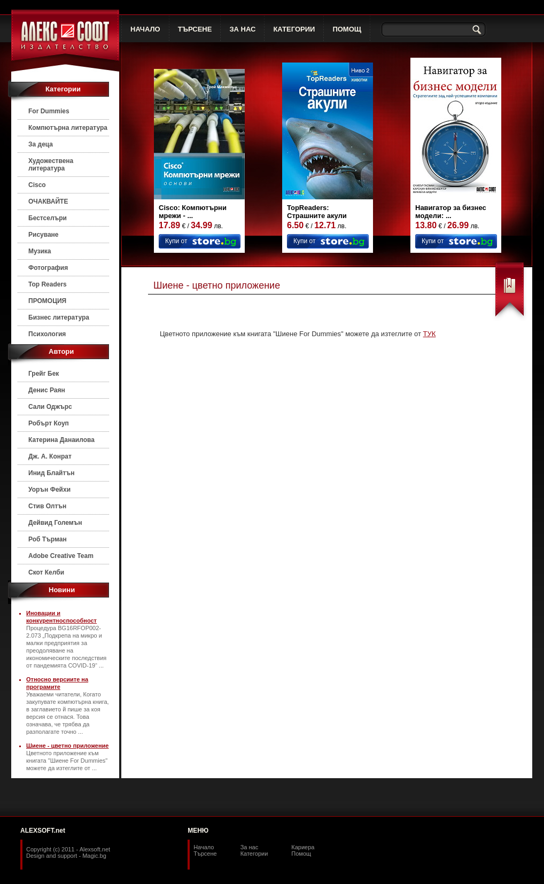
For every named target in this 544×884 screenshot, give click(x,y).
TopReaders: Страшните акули (317, 212)
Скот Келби (46, 572)
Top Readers (47, 284)
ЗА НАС (242, 29)
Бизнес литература (58, 317)
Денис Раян (46, 390)
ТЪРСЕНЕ (195, 29)
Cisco (37, 185)
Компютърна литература (67, 127)
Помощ (301, 853)
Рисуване (43, 234)
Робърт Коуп (48, 423)
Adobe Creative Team (61, 556)
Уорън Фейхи (49, 489)
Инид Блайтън (51, 473)
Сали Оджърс (50, 406)
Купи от (176, 241)
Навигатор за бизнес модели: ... (450, 212)
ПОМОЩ (346, 29)
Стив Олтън (47, 506)
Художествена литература (50, 164)
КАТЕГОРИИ (294, 29)
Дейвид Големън (55, 522)
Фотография (48, 268)
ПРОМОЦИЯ (47, 301)
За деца (40, 144)
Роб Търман (47, 539)
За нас (249, 847)
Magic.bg (94, 855)
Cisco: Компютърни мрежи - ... (193, 212)
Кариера (302, 847)
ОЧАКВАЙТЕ (48, 201)
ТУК (429, 334)
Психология (47, 334)
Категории (254, 853)
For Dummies (48, 111)
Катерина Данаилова (61, 440)
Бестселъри (47, 218)
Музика (39, 251)
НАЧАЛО (145, 29)
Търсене (205, 853)
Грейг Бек (43, 373)
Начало (203, 847)
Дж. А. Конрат (50, 456)
